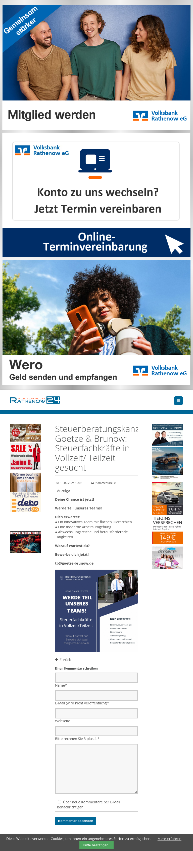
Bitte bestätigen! (96, 845)
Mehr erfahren (169, 838)
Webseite (62, 720)
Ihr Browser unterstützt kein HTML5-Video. (25, 522)
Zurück (65, 659)
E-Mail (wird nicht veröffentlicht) (82, 703)
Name (61, 685)
